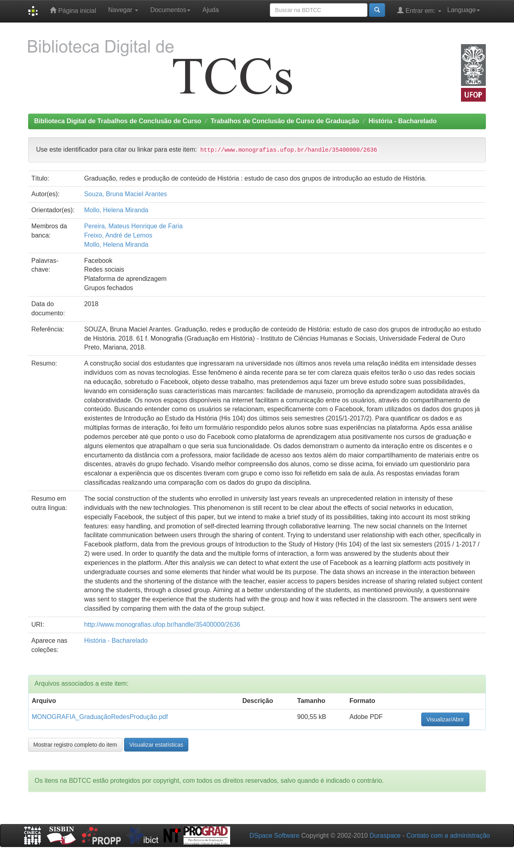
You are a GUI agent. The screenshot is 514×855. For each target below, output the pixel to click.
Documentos (170, 9)
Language (463, 9)
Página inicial (73, 10)
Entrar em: (419, 10)
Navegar (123, 9)
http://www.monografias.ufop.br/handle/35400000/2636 (162, 624)
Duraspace (384, 835)
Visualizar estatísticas (156, 744)
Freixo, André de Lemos (118, 235)
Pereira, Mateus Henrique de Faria (133, 226)
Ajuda (210, 9)
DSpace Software (274, 835)
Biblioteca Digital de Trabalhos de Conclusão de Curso (117, 121)
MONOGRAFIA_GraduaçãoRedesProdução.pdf (100, 716)
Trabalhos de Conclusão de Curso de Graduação (284, 121)
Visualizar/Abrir (445, 719)
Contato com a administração (448, 835)
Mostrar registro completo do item (75, 744)
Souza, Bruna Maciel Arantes (125, 194)
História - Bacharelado (403, 121)
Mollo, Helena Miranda (116, 210)
